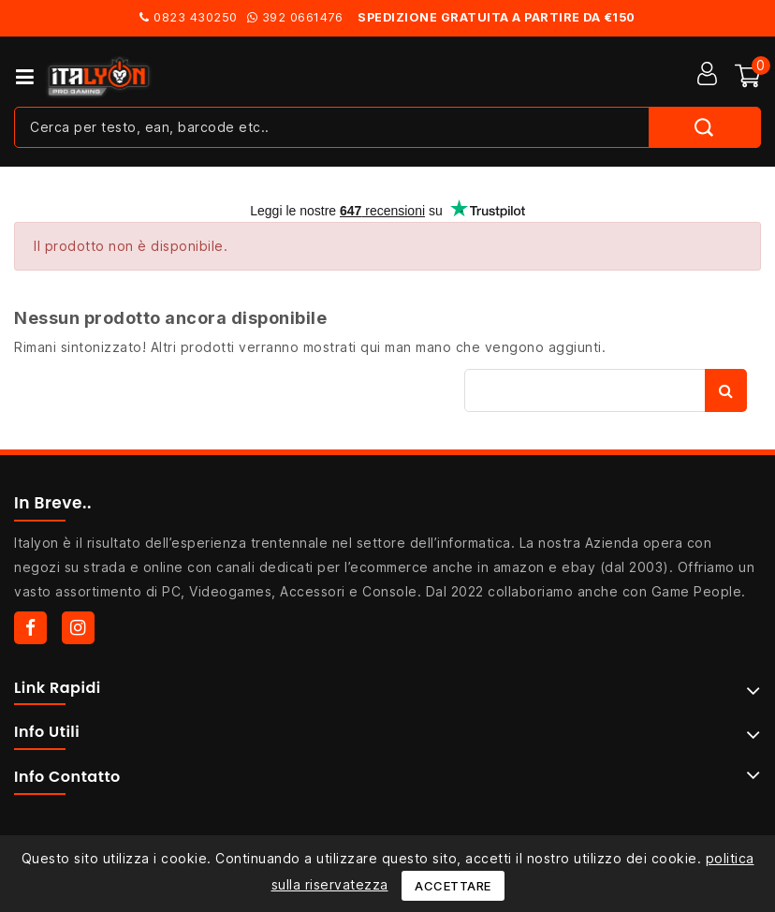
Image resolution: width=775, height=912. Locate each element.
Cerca (726, 390)
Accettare (453, 885)
